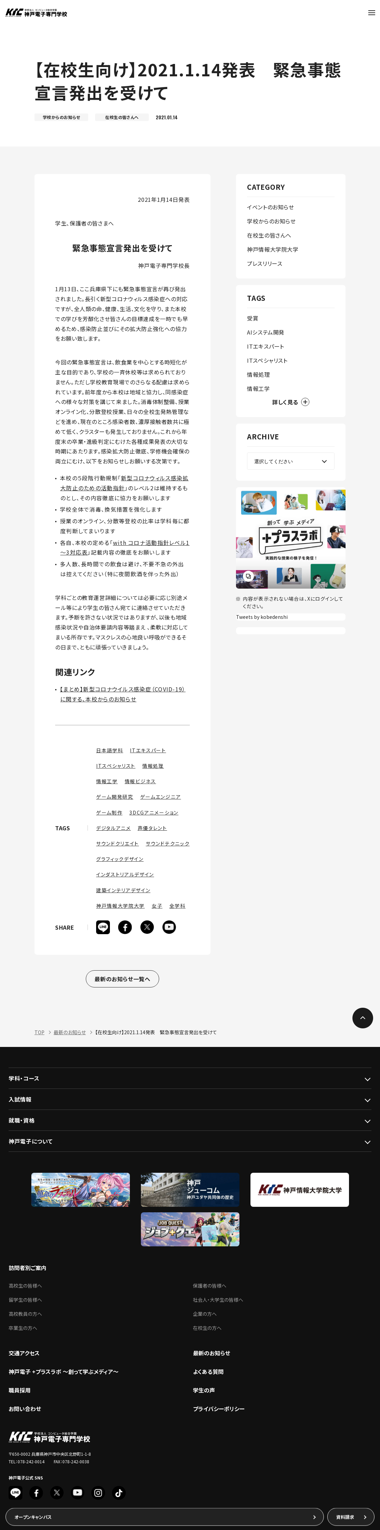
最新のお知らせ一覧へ (122, 979)
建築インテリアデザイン (123, 890)
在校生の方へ (207, 1329)
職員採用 (20, 1392)
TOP (39, 1034)
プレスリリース (264, 263)
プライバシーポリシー (219, 1411)
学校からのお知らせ (271, 221)
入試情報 (20, 1101)
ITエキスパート (148, 750)
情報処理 (153, 765)
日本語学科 (109, 750)
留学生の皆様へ (25, 1301)
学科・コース (24, 1080)
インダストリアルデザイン (125, 874)
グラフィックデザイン (120, 858)
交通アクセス (24, 1355)
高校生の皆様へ (25, 1287)
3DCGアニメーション (153, 812)
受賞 (252, 318)
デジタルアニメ (113, 827)
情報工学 (107, 781)
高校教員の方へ (25, 1315)
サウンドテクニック (167, 843)
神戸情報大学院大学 (120, 905)
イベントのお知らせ (270, 207)
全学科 (178, 905)
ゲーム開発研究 (114, 796)
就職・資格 (21, 1122)
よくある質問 (208, 1373)
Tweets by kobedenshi (262, 616)
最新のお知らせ (70, 1034)
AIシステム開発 (266, 332)
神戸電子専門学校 (36, 13)
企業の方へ (205, 1315)
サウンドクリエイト (117, 843)
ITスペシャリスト (115, 765)
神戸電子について (31, 1143)
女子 (157, 905)
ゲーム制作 (109, 812)
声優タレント (152, 827)
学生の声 (204, 1392)
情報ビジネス (140, 781)
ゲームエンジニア (160, 796)
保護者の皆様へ (209, 1287)
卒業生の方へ (23, 1329)
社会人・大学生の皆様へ (218, 1301)
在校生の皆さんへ (269, 235)
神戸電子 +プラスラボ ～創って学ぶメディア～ (64, 1373)
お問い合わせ (25, 1411)
